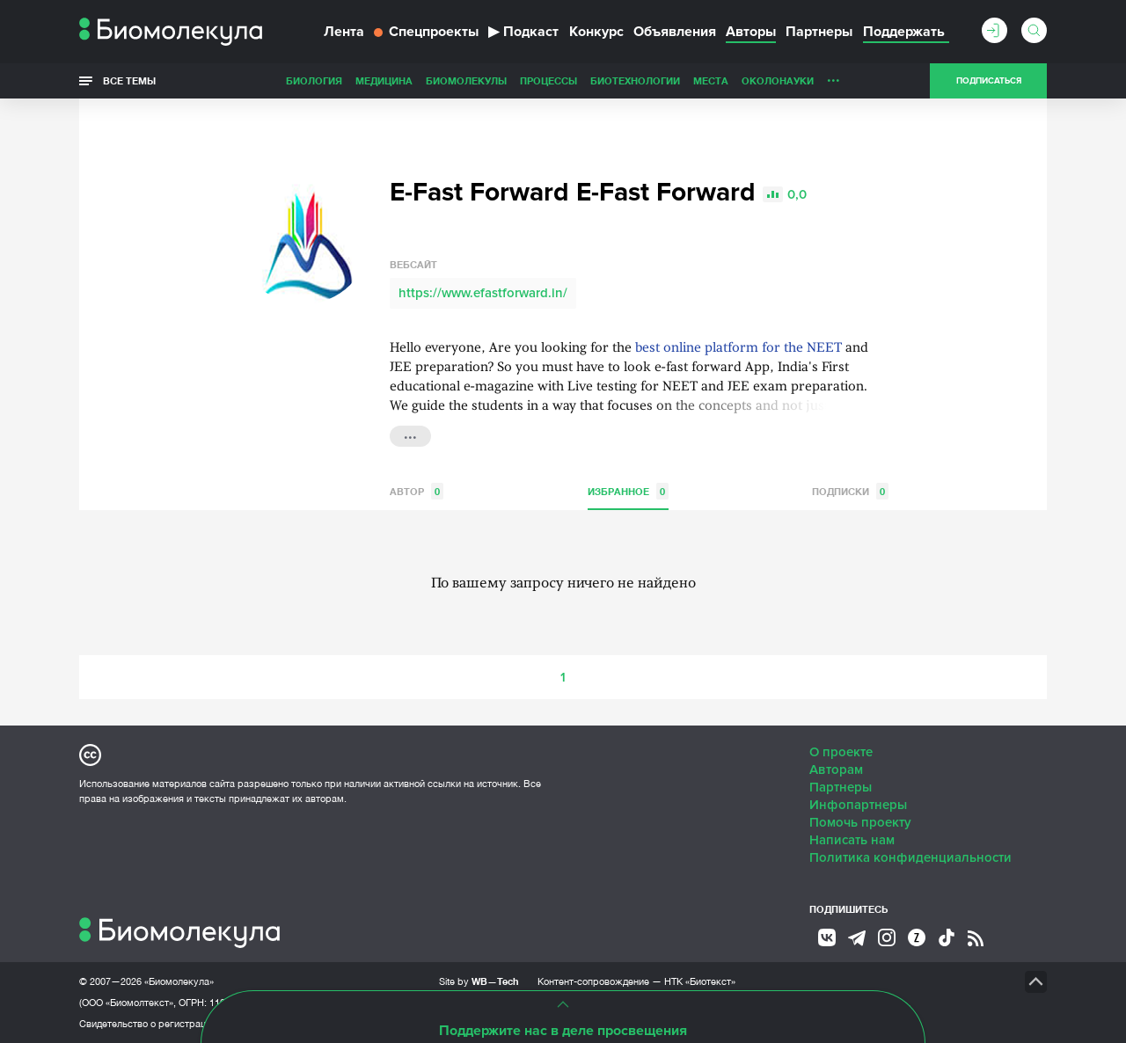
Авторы (751, 31)
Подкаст (523, 31)
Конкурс (596, 31)
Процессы (548, 80)
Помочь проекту (860, 822)
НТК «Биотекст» (699, 981)
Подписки (850, 491)
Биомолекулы (466, 80)
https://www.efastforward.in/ (482, 293)
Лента (344, 31)
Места (710, 80)
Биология (314, 80)
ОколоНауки (778, 80)
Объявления (674, 31)
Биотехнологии (635, 80)
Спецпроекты (426, 31)
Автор (416, 491)
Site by (479, 981)
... (833, 76)
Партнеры (819, 31)
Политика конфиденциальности (910, 857)
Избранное (628, 491)
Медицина (384, 80)
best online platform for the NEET (738, 348)
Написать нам (852, 840)
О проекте (841, 752)
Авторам (836, 769)
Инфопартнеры (858, 805)
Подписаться (988, 81)
